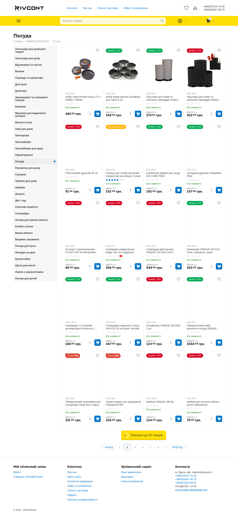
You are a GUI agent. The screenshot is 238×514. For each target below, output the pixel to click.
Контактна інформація (80, 481)
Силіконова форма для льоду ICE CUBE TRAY (163, 174)
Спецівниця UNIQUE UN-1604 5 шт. (163, 327)
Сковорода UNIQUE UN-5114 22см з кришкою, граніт (203, 251)
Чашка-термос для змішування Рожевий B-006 (123, 403)
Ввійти (17, 472)
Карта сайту (74, 476)
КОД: (67, 93)
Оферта (71, 495)
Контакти (69, 8)
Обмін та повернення (133, 8)
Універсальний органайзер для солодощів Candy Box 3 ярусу (83, 403)
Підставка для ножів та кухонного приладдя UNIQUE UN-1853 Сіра (163, 98)
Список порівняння (132, 481)
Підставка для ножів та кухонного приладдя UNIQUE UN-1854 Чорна (203, 98)
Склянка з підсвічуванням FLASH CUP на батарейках (80, 251)
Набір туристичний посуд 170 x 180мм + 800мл (83, 98)
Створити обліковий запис (28, 476)
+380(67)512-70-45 (211, 6)
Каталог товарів (35, 20)
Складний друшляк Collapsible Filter (204, 174)
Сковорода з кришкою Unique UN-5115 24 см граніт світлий (122, 327)
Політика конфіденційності (82, 499)
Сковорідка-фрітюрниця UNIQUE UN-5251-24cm (160, 251)
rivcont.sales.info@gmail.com (191, 489)
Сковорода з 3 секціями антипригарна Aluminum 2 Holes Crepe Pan (80, 327)
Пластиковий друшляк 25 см (81, 173)
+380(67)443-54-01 (185, 482)
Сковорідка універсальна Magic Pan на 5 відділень (120, 251)
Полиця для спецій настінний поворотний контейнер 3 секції (123, 174)
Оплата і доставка (105, 8)
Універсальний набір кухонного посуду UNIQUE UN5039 (202, 327)
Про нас (84, 8)
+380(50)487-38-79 (211, 10)
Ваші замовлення (131, 472)
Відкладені (127, 476)
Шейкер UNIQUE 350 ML (160, 401)
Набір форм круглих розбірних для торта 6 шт (123, 98)
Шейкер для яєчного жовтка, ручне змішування (203, 403)
